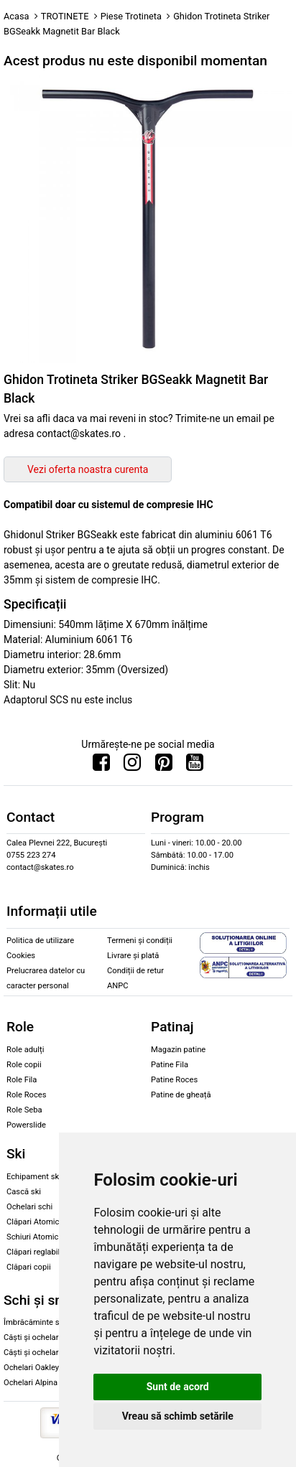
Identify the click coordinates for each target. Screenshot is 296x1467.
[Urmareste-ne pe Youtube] (194, 766)
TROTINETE (65, 16)
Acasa (16, 16)
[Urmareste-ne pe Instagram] (132, 766)
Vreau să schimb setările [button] (177, 1416)
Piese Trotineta (131, 16)
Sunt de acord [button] (178, 1386)
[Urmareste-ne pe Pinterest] (163, 766)
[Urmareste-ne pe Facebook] (101, 766)
